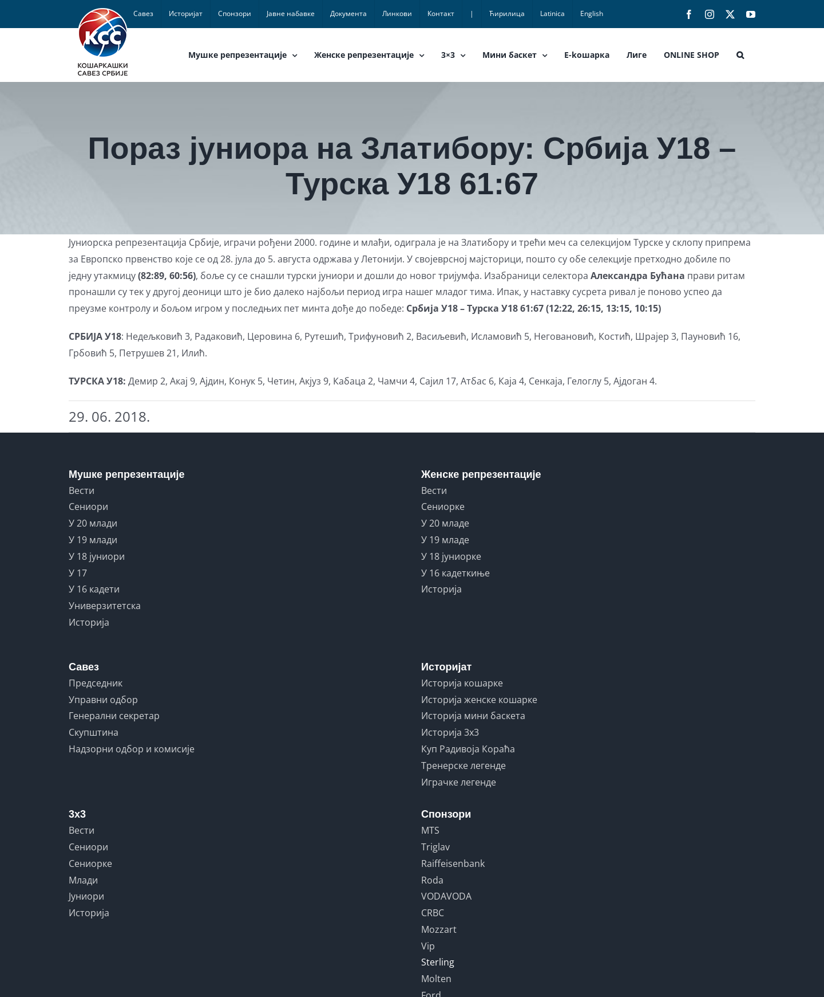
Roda (432, 880)
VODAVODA (446, 896)
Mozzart (439, 929)
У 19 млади (93, 539)
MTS (430, 830)
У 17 (78, 573)
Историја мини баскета (473, 715)
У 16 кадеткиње (455, 573)
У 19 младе (445, 539)
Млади (83, 880)
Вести (81, 490)
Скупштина (93, 732)
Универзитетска (105, 605)
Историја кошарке (462, 683)
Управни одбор (103, 699)
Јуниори (86, 896)
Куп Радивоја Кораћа (468, 749)
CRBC (432, 912)
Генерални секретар (114, 715)
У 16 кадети (94, 589)
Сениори (88, 506)
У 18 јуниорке (451, 556)
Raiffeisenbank (453, 863)
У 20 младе (445, 523)
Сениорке (443, 506)
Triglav (435, 847)
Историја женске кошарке (479, 699)
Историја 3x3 (450, 732)
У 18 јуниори (97, 556)
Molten (436, 978)
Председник (95, 683)
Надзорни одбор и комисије (132, 749)
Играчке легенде (458, 782)
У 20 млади (93, 523)
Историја (89, 622)
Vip (428, 946)
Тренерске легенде (463, 765)
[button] (740, 55)
